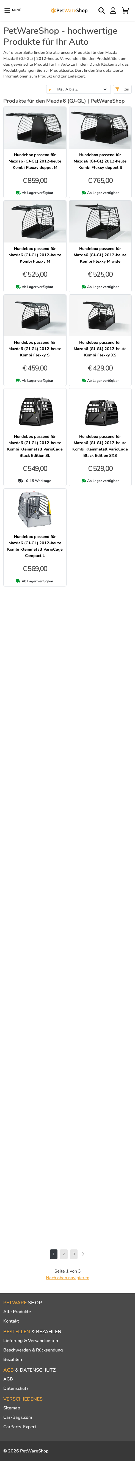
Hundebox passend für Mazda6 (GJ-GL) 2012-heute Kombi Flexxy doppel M (35, 161)
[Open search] (102, 10)
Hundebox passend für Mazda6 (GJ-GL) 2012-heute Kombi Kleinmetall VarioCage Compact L (35, 546)
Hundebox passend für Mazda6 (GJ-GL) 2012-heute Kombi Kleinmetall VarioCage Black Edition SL (35, 446)
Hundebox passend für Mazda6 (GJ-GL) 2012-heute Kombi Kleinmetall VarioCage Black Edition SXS (100, 446)
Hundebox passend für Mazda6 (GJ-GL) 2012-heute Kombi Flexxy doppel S (100, 161)
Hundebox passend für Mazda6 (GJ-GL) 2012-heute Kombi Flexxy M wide (100, 255)
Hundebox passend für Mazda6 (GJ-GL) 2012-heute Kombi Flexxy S (35, 349)
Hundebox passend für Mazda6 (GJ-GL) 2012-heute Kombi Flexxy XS (100, 349)
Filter (122, 89)
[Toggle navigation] (12, 10)
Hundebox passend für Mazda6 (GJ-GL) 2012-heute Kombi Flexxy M (35, 255)
